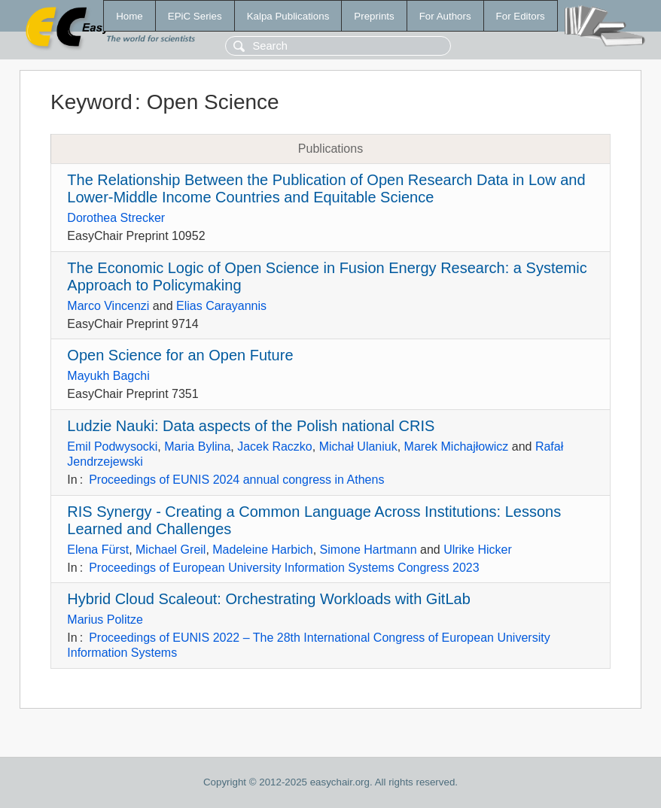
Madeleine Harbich (262, 549)
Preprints (374, 16)
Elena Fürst (98, 549)
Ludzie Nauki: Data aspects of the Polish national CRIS (250, 426)
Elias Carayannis (221, 305)
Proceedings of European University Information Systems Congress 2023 (284, 567)
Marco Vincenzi (108, 305)
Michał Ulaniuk (358, 446)
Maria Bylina (197, 446)
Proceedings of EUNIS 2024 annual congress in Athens (236, 479)
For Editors (520, 16)
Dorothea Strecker (116, 217)
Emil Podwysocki (112, 446)
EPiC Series (195, 16)
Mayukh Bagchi (108, 375)
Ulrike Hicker (477, 549)
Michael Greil (171, 549)
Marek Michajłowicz (456, 446)
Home (129, 16)
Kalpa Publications (288, 16)
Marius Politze (104, 619)
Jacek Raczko (274, 446)
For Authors (445, 16)
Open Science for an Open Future (180, 355)
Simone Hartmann (368, 549)
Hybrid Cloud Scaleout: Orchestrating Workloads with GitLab (268, 599)
